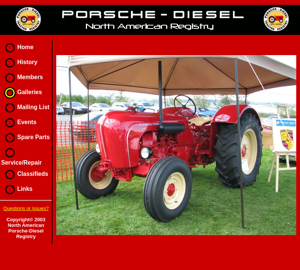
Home (17, 47)
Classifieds (24, 174)
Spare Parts (25, 137)
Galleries (21, 92)
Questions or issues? (25, 208)
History (19, 62)
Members (22, 77)
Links (17, 189)
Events (18, 122)
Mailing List (25, 107)
